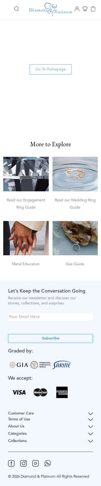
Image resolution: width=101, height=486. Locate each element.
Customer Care (50, 413)
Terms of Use (50, 419)
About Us (50, 426)
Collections (50, 441)
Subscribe (50, 338)
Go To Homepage (51, 69)
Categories (50, 433)
